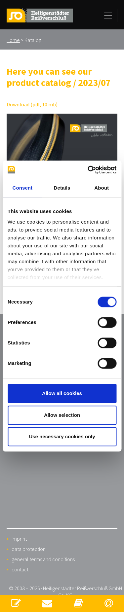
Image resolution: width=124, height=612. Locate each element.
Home (13, 40)
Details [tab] (62, 188)
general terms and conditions (43, 559)
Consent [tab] (22, 188)
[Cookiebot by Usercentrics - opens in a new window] (88, 169)
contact (20, 569)
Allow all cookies (62, 393)
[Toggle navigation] (108, 15)
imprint (19, 538)
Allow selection (62, 415)
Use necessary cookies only (62, 436)
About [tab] (101, 188)
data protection (29, 549)
